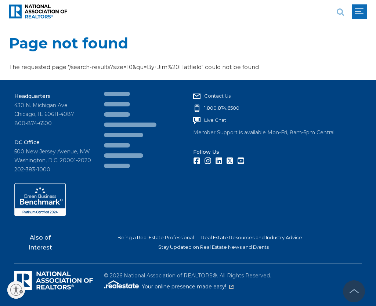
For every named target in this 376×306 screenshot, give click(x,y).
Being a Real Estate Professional (156, 237)
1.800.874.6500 (221, 108)
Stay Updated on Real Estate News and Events (213, 247)
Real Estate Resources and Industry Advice (251, 237)
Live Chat (215, 120)
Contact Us (217, 96)
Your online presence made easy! (188, 286)
